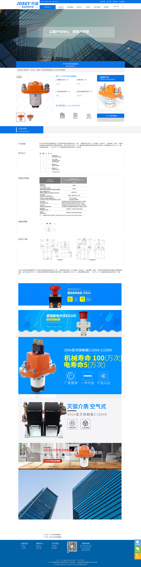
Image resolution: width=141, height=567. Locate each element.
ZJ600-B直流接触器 (55, 537)
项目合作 (115, 1)
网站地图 (54, 548)
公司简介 (23, 546)
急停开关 (79, 7)
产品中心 (32, 70)
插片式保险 (97, 7)
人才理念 (23, 548)
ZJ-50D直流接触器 (55, 534)
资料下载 (38, 548)
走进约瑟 (102, 1)
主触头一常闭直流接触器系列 (45, 70)
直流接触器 (70, 7)
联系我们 (106, 7)
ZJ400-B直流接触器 (59, 70)
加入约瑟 (108, 1)
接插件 (88, 7)
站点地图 (121, 1)
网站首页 (61, 7)
